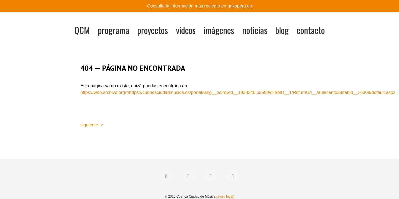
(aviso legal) (225, 196)
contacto (311, 29)
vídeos (186, 29)
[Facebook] (166, 176)
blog (282, 29)
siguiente (89, 124)
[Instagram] (210, 176)
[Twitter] (188, 176)
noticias (254, 29)
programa (113, 29)
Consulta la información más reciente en (199, 6)
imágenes (218, 29)
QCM (82, 29)
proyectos (152, 29)
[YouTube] (232, 176)
